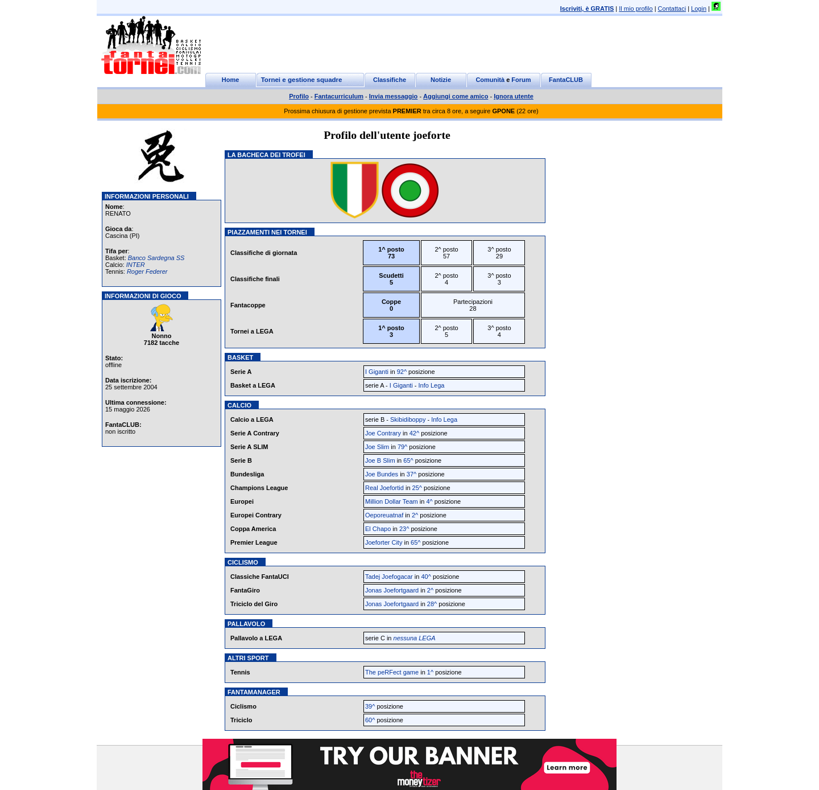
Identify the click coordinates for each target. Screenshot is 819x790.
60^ (370, 720)
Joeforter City (383, 542)
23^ (404, 528)
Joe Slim (377, 446)
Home (230, 79)
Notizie (441, 79)
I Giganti (376, 371)
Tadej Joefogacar (389, 576)
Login (698, 8)
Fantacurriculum (339, 96)
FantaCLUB (566, 79)
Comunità (489, 79)
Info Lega (432, 385)
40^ (426, 576)
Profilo (299, 96)
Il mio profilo (635, 8)
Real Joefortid (384, 487)
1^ (430, 672)
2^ (415, 515)
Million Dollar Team (391, 501)
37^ (411, 474)
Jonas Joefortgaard (392, 590)
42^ (414, 433)
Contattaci (672, 8)
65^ (408, 460)
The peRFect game (392, 672)
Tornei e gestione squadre (301, 79)
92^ (402, 371)
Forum (521, 79)
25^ (417, 487)
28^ (432, 603)
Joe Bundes (381, 474)
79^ (402, 446)
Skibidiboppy (407, 419)
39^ (370, 706)
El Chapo (378, 528)
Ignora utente (513, 96)
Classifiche (389, 79)
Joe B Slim (380, 460)
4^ (429, 501)
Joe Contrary (383, 433)
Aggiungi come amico (455, 96)
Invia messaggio (393, 96)
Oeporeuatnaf (384, 515)
